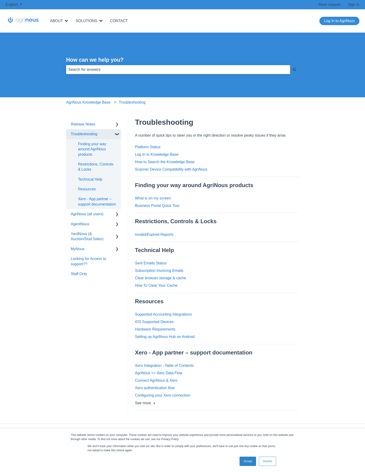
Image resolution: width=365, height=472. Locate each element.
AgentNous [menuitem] (80, 224)
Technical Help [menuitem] (90, 179)
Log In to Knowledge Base (157, 154)
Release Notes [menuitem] (83, 124)
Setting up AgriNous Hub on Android (165, 337)
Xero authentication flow (155, 388)
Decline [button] (267, 461)
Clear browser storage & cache (160, 278)
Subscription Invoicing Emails (159, 271)
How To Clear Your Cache (156, 285)
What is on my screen (153, 198)
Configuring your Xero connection (162, 395)
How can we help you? (95, 60)
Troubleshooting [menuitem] (84, 134)
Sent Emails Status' (151, 263)
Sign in (353, 5)
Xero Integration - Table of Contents (164, 365)
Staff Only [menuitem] (79, 274)
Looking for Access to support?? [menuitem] (88, 261)
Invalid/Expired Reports (154, 234)
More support (330, 5)
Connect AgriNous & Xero (156, 380)
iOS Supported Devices (154, 322)
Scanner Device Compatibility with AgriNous (171, 169)
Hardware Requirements (155, 329)
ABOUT (56, 21)
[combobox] (178, 69)
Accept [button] (247, 461)
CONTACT (119, 21)
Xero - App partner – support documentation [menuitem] (97, 201)
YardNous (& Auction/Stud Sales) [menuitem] (87, 236)
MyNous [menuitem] (77, 249)
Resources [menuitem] (87, 189)
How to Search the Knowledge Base (165, 162)
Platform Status (147, 147)
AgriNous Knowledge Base (88, 102)
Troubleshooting (132, 102)
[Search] (294, 69)
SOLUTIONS (86, 21)
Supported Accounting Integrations (163, 314)
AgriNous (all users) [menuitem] (87, 214)
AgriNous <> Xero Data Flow (158, 373)
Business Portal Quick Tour (157, 206)
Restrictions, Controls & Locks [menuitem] (95, 166)
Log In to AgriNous (339, 21)
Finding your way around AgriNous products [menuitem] (92, 149)
